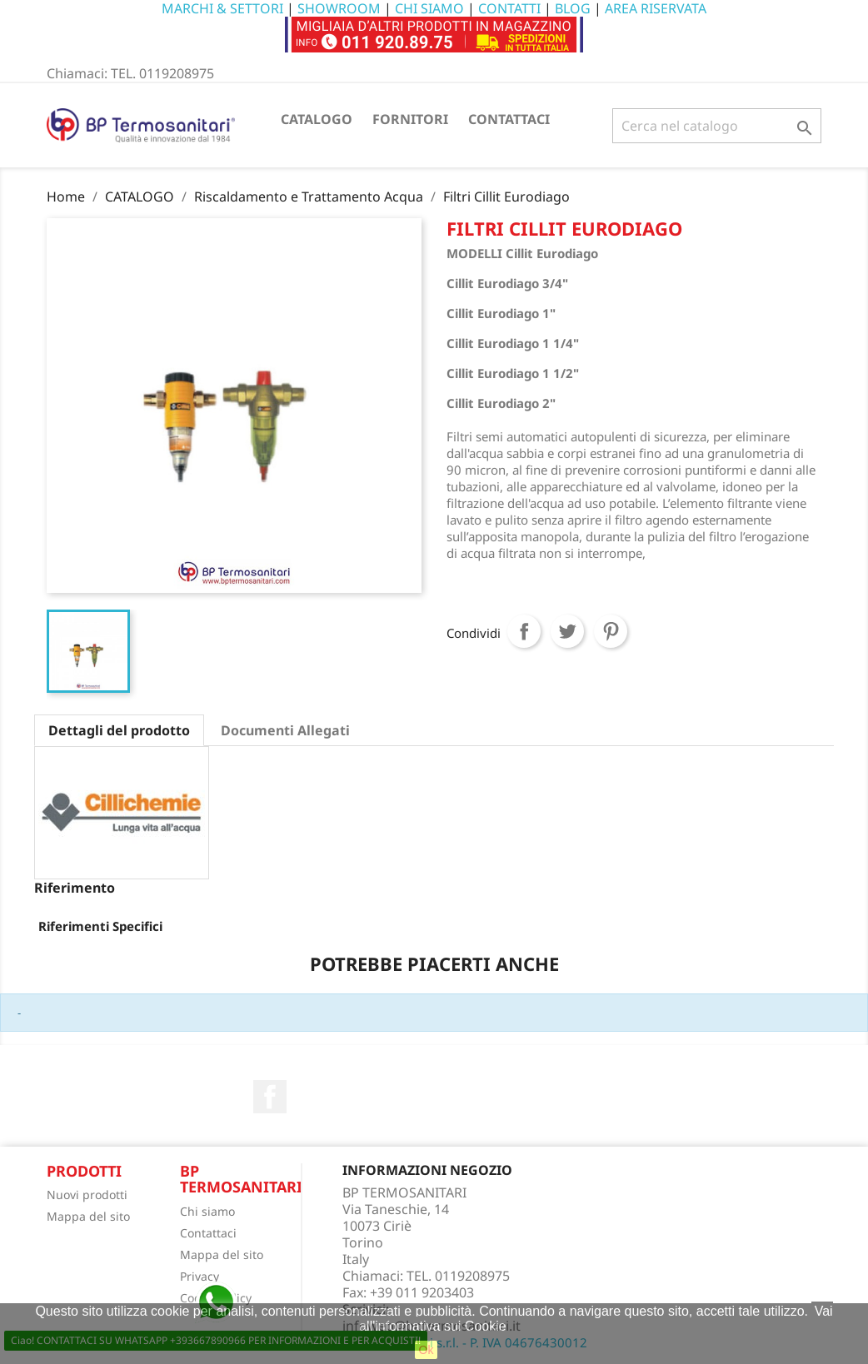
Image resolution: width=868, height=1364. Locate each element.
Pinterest (610, 631)
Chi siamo (207, 1211)
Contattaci (208, 1233)
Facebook (270, 1096)
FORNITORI (410, 119)
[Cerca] (716, 125)
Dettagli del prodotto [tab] (119, 730)
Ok (426, 1350)
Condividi (524, 631)
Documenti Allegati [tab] (285, 730)
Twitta (567, 631)
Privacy (199, 1276)
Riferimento (74, 887)
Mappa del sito (88, 1216)
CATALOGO (316, 119)
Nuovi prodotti (87, 1194)
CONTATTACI (509, 119)
